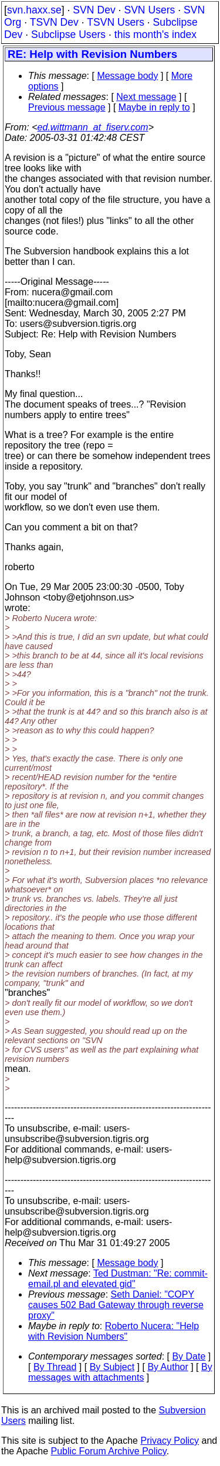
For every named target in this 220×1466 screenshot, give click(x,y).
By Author (167, 1367)
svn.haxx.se (34, 10)
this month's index (155, 34)
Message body (127, 76)
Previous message (67, 107)
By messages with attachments (120, 1372)
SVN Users (149, 10)
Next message (146, 97)
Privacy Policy (169, 1441)
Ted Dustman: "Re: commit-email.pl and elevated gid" (118, 1278)
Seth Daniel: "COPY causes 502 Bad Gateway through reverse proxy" (116, 1304)
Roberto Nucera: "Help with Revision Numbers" (113, 1331)
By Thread (55, 1367)
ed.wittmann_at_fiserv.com (93, 127)
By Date (188, 1356)
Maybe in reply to (154, 107)
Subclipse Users (68, 34)
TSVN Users (115, 22)
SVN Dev (94, 10)
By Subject (112, 1367)
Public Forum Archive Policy (109, 1451)
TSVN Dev (54, 22)
